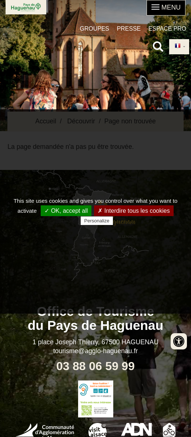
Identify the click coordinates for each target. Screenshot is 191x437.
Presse (129, 28)
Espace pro (167, 28)
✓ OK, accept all (66, 211)
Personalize (97, 220)
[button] (166, 8)
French (178, 46)
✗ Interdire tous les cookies (134, 211)
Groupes (94, 28)
